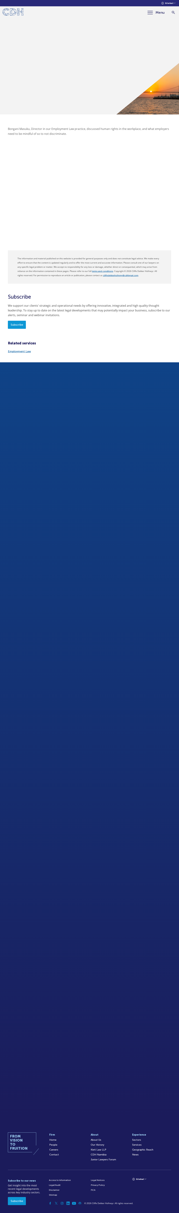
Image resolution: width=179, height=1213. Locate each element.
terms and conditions (102, 271)
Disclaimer (54, 1190)
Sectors (136, 1139)
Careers (53, 1149)
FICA (93, 1190)
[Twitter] (56, 1203)
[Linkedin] (68, 1203)
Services (137, 1144)
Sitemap (53, 1195)
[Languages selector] (168, 3)
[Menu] (156, 12)
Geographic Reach (142, 1149)
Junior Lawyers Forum (103, 1159)
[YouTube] (74, 1203)
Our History (97, 1144)
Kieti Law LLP (98, 1149)
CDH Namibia (98, 1154)
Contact (54, 1154)
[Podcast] (80, 1203)
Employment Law (19, 351)
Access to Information (60, 1180)
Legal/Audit (54, 1185)
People (53, 1144)
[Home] (13, 12)
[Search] (173, 12)
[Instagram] (62, 1203)
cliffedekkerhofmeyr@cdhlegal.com (120, 275)
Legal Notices (98, 1180)
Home (52, 1139)
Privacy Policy (98, 1185)
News (135, 1154)
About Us (96, 1139)
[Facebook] (50, 1203)
